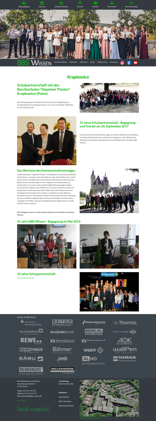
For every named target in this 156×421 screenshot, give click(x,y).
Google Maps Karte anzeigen (90, 418)
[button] (11, 34)
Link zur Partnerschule (25, 278)
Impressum (21, 400)
